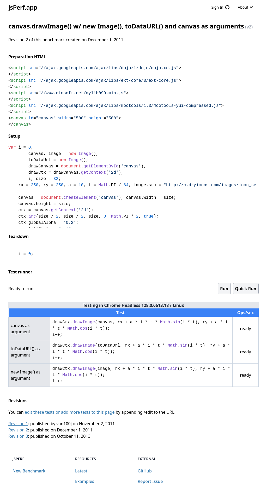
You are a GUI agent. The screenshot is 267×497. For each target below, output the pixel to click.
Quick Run (245, 288)
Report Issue (150, 481)
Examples (84, 481)
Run (224, 288)
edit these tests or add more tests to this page (70, 412)
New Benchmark (29, 471)
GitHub (145, 471)
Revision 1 (18, 423)
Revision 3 (18, 436)
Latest (81, 471)
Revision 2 (18, 430)
